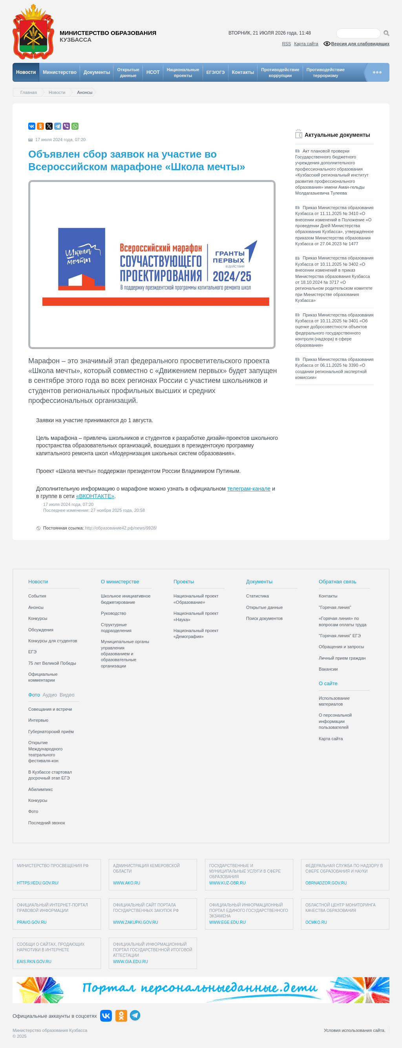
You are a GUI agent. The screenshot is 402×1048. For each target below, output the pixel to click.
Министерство (60, 72)
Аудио (50, 695)
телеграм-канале (248, 488)
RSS (286, 43)
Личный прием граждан (342, 658)
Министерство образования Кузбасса (50, 1030)
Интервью (38, 720)
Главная (30, 92)
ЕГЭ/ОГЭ (215, 72)
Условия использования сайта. (355, 1030)
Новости (26, 72)
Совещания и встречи (50, 709)
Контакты (243, 72)
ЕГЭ (32, 651)
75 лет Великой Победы (52, 663)
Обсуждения (40, 629)
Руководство (113, 613)
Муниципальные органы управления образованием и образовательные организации (125, 653)
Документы (97, 72)
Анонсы (36, 607)
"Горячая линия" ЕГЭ (340, 635)
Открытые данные (264, 607)
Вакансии (328, 669)
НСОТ (153, 72)
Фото (34, 695)
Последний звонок (46, 822)
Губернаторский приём (51, 731)
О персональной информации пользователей (335, 721)
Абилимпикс (40, 789)
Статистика (257, 596)
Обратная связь (337, 582)
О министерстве (120, 582)
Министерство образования (108, 36)
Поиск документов (264, 618)
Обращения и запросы (341, 646)
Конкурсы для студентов (52, 640)
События (37, 596)
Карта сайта (306, 43)
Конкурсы (37, 618)
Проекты (184, 582)
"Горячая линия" (335, 607)
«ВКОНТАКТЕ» (95, 496)
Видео (67, 695)
